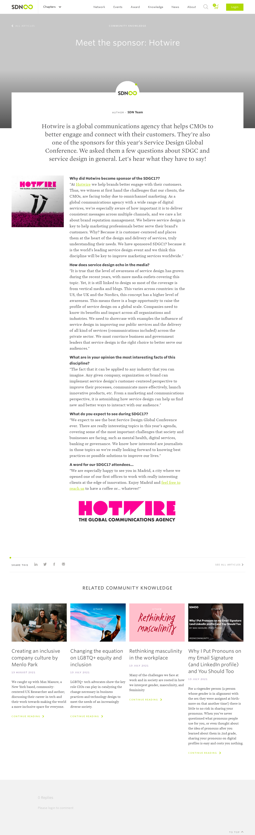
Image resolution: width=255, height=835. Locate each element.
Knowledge (155, 7)
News (175, 7)
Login (234, 7)
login (51, 808)
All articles (24, 25)
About (191, 7)
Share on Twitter (45, 564)
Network (99, 7)
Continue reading (26, 716)
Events (117, 7)
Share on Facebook (54, 564)
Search (205, 7)
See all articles (228, 564)
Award (135, 7)
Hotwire (83, 184)
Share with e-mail (63, 564)
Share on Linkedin (35, 564)
